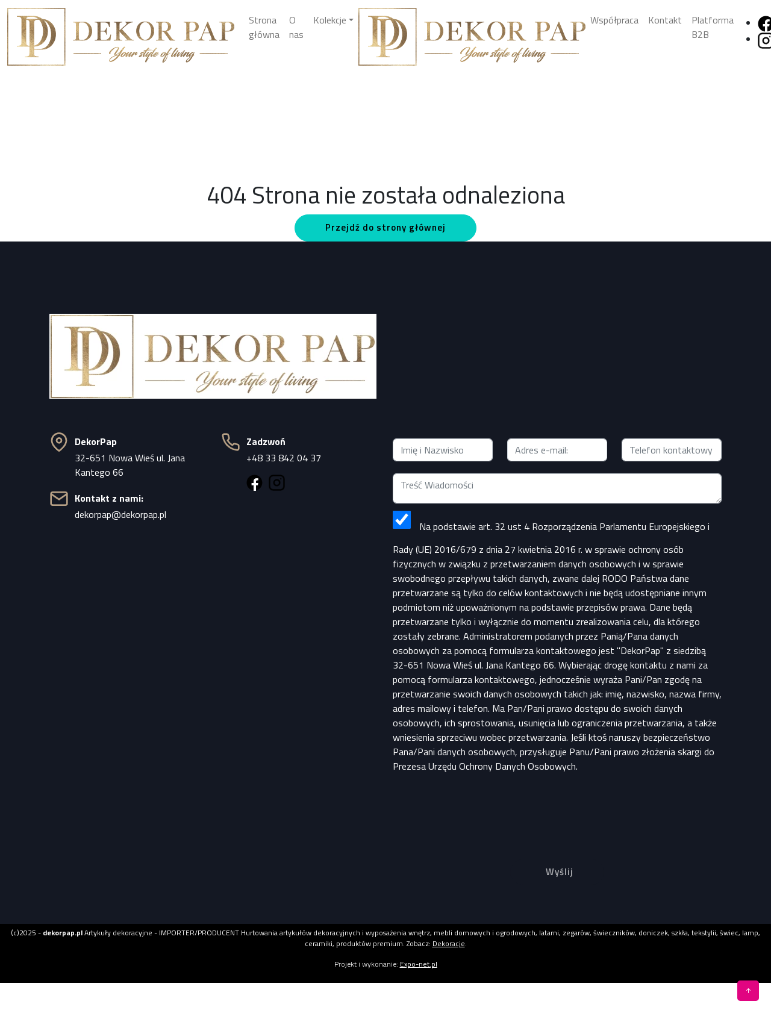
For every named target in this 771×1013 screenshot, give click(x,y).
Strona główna (264, 27)
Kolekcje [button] (329, 20)
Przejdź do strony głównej (385, 227)
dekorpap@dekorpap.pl (120, 514)
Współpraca (614, 20)
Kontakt (665, 20)
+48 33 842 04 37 (283, 457)
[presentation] (557, 806)
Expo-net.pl (418, 964)
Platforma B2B (712, 27)
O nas (296, 27)
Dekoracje (448, 943)
